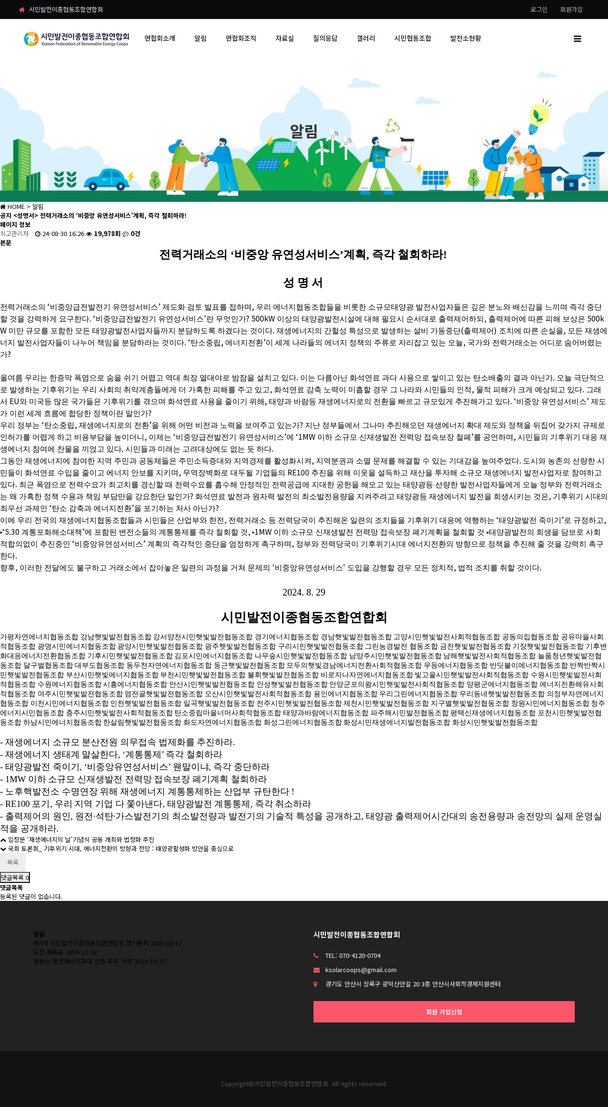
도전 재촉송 (48, 951)
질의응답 (325, 38)
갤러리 (366, 38)
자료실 (285, 38)
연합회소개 (159, 38)
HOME (12, 206)
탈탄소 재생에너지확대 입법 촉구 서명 (82, 960)
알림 (200, 38)
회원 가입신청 (444, 1011)
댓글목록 (15, 877)
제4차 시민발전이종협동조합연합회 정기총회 (91, 942)
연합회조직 (241, 38)
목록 (13, 862)
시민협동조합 (412, 38)
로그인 (539, 9)
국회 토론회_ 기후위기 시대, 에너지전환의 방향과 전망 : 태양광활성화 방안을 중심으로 (117, 848)
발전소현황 (465, 38)
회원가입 (571, 9)
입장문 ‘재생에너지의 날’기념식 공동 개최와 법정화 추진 (77, 839)
